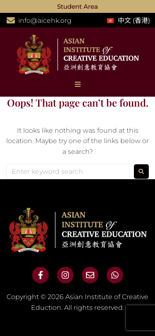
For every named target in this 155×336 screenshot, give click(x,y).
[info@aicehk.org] (11, 20)
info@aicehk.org (45, 20)
